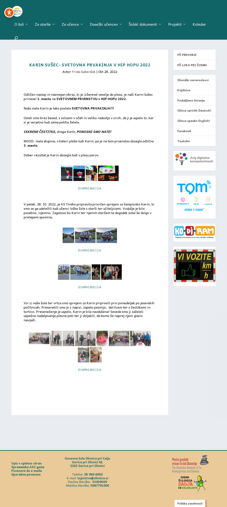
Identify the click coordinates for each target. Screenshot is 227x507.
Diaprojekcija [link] (89, 188)
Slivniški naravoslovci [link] (193, 80)
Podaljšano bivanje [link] (191, 100)
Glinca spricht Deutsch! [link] (194, 110)
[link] (23, 12)
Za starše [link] (43, 27)
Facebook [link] (184, 131)
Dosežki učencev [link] (104, 27)
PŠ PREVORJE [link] (187, 55)
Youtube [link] (183, 141)
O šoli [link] (19, 27)
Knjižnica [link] (183, 90)
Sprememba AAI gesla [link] (27, 467)
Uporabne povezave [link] (26, 474)
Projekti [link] (175, 27)
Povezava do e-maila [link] (26, 470)
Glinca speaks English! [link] (193, 121)
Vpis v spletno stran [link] (26, 463)
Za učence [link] (70, 27)
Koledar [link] (199, 27)
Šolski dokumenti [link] (143, 27)
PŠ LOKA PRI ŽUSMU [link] (192, 65)
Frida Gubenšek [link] (84, 71)
